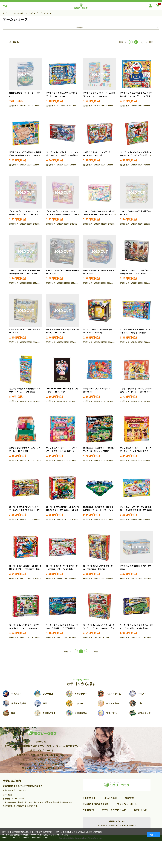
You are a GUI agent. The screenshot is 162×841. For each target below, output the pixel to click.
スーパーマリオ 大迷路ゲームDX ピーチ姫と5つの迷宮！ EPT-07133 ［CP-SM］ (25, 569)
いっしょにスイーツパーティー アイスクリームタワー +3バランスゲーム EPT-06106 (62, 450)
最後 (151, 42)
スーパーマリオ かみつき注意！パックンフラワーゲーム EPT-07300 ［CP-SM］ (99, 628)
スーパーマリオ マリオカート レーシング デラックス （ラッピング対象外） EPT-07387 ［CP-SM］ (62, 155)
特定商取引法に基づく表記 (96, 804)
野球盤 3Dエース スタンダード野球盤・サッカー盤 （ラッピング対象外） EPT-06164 (99, 450)
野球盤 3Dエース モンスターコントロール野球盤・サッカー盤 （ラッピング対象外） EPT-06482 (99, 510)
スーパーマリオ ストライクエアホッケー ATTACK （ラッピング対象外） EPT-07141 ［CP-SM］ (62, 569)
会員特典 (129, 797)
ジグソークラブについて (114, 810)
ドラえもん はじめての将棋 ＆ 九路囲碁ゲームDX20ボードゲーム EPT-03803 (25, 155)
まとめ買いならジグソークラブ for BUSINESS (116, 825)
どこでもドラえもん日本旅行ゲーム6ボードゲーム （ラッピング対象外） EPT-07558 (136, 332)
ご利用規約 (88, 810)
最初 (121, 42)
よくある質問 (110, 797)
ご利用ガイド (89, 797)
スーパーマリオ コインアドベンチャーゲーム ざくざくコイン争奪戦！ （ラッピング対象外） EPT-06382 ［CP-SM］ (26, 510)
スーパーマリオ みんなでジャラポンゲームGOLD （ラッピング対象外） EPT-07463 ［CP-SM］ (135, 155)
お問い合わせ (140, 810)
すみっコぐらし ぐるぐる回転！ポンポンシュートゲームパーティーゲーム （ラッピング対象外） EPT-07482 (99, 214)
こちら (23, 790)
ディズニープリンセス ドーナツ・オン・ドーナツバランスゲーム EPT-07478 (62, 214)
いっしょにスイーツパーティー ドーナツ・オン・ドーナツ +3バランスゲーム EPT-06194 (138, 450)
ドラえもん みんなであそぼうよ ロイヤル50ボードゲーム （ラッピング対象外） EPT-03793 (136, 96)
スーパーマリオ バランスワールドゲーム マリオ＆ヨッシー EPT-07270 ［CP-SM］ (25, 628)
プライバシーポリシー (128, 804)
